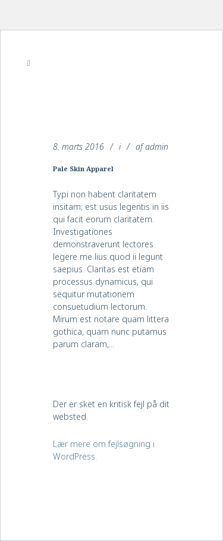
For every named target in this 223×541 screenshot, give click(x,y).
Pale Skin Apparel (83, 168)
